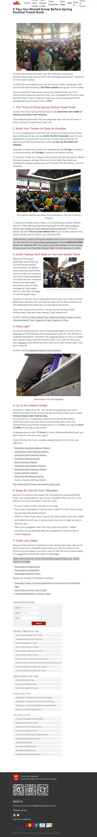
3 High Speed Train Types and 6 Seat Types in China (55, 317)
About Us (18, 801)
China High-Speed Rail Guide (27, 688)
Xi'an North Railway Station (26, 746)
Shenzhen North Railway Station (31, 469)
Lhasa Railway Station (24, 743)
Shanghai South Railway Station (30, 455)
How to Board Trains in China (27, 655)
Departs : (27, 607)
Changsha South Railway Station (28, 754)
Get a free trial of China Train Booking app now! (36, 484)
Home (27, 3)
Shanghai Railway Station (27, 458)
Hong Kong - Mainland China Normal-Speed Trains (35, 702)
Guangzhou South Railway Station (32, 451)
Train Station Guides (21, 715)
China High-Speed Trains (25, 680)
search (39, 623)
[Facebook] (17, 3)
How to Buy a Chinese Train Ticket (29, 635)
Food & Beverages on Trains (26, 643)
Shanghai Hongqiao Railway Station (32, 448)
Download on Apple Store (27, 566)
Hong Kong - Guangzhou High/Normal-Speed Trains (35, 705)
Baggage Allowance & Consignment (29, 639)
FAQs (69, 3)
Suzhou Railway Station (26, 473)
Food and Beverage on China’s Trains (33, 593)
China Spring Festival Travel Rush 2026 (30, 671)
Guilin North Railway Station (26, 731)
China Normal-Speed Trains (26, 684)
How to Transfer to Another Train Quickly (31, 667)
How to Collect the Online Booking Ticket (32, 659)
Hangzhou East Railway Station (30, 465)
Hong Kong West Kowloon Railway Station (32, 735)
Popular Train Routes (22, 693)
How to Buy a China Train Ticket (30, 590)
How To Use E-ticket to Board (27, 647)
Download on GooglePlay (27, 570)
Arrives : (27, 613)
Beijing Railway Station (26, 462)
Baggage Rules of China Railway (45, 350)
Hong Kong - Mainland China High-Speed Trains (34, 698)
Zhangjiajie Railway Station (26, 750)
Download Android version (28, 573)
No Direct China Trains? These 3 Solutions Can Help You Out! (39, 663)
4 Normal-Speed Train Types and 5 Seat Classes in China (40, 320)
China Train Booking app (45, 242)
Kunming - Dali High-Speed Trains (28, 709)
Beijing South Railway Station (29, 476)
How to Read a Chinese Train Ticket (29, 651)
